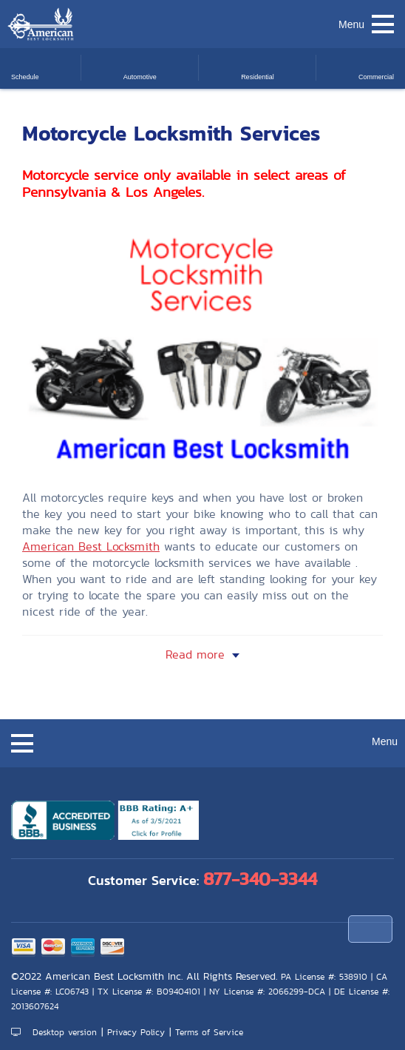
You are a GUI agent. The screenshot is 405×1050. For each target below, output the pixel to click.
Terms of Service (209, 1032)
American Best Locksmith (91, 546)
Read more (195, 654)
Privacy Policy (136, 1032)
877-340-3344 (260, 879)
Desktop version (54, 1032)
